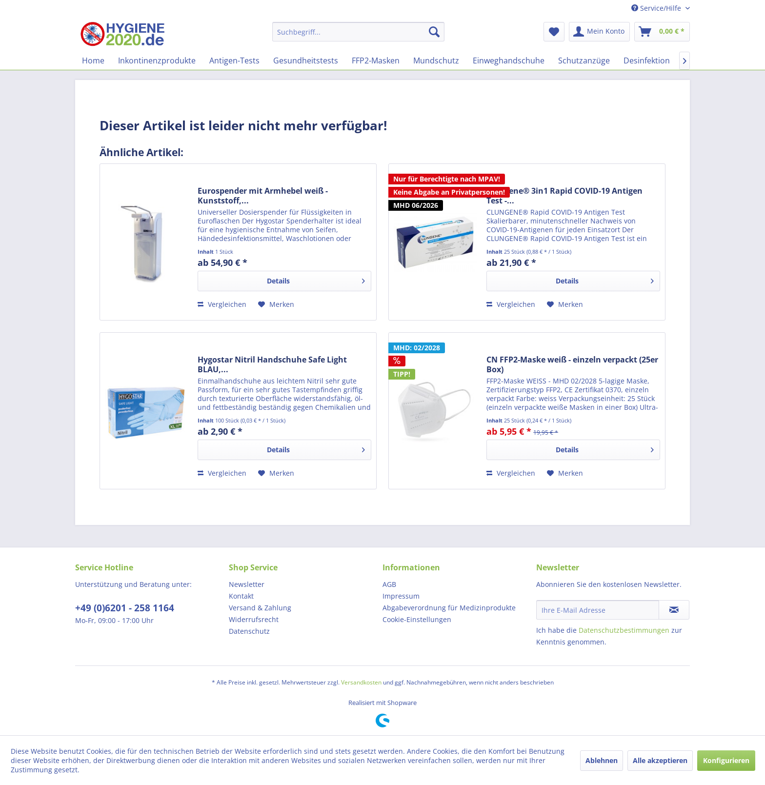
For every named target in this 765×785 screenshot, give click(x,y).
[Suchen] (434, 31)
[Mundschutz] (436, 60)
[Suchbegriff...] (358, 31)
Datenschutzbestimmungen (624, 630)
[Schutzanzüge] (584, 60)
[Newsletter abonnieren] (674, 610)
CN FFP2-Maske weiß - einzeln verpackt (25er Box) (572, 364)
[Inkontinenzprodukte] (156, 60)
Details (316, 279)
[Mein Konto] (599, 31)
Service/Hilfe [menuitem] (657, 8)
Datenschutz (249, 631)
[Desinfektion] (647, 60)
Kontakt (241, 596)
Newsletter (246, 584)
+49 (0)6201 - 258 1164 (124, 608)
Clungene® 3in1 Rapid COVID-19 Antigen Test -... (564, 195)
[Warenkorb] (662, 31)
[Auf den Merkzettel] (276, 304)
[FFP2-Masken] (375, 60)
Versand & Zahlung (260, 607)
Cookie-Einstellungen (416, 619)
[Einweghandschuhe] (508, 60)
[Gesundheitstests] (305, 60)
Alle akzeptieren (660, 760)
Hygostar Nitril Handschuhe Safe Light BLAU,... (272, 364)
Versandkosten (361, 682)
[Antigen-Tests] (234, 60)
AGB (389, 584)
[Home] (93, 60)
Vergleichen (222, 304)
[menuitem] (358, 31)
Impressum (401, 596)
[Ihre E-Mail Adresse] (597, 610)
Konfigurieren (726, 760)
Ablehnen (601, 760)
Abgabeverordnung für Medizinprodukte (449, 607)
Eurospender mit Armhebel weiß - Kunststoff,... (263, 195)
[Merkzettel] (554, 31)
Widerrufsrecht (254, 619)
